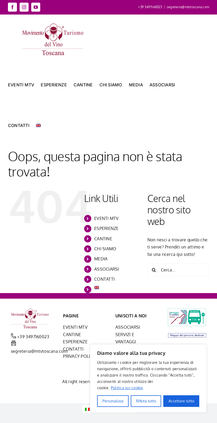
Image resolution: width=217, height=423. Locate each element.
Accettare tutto (181, 401)
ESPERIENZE (106, 228)
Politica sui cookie (127, 388)
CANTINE (103, 238)
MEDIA (100, 258)
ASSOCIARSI (106, 269)
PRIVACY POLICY (79, 356)
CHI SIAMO (105, 248)
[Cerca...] (178, 269)
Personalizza (113, 401)
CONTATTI (104, 279)
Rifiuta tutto (146, 401)
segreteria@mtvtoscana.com (188, 7)
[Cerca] (154, 269)
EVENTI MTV (106, 218)
